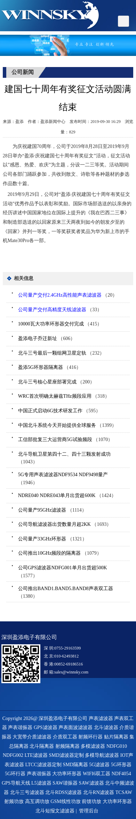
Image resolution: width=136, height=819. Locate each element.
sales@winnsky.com (71, 672)
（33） (60, 309)
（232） (61, 353)
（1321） (52, 538)
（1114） (52, 510)
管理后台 (88, 810)
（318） (64, 396)
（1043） (64, 458)
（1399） (67, 425)
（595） (59, 410)
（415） (60, 323)
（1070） (65, 439)
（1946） (63, 478)
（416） (49, 367)
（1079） (60, 553)
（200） (56, 381)
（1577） (62, 571)
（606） (46, 338)
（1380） (65, 592)
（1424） (67, 495)
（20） (67, 295)
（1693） (65, 524)
